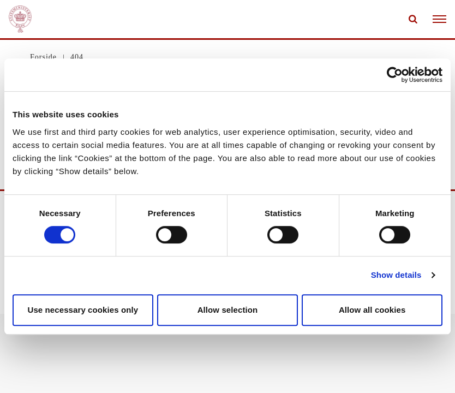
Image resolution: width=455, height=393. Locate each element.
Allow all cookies (372, 309)
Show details (396, 274)
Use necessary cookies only (82, 309)
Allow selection (227, 309)
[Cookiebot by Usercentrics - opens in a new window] (394, 75)
